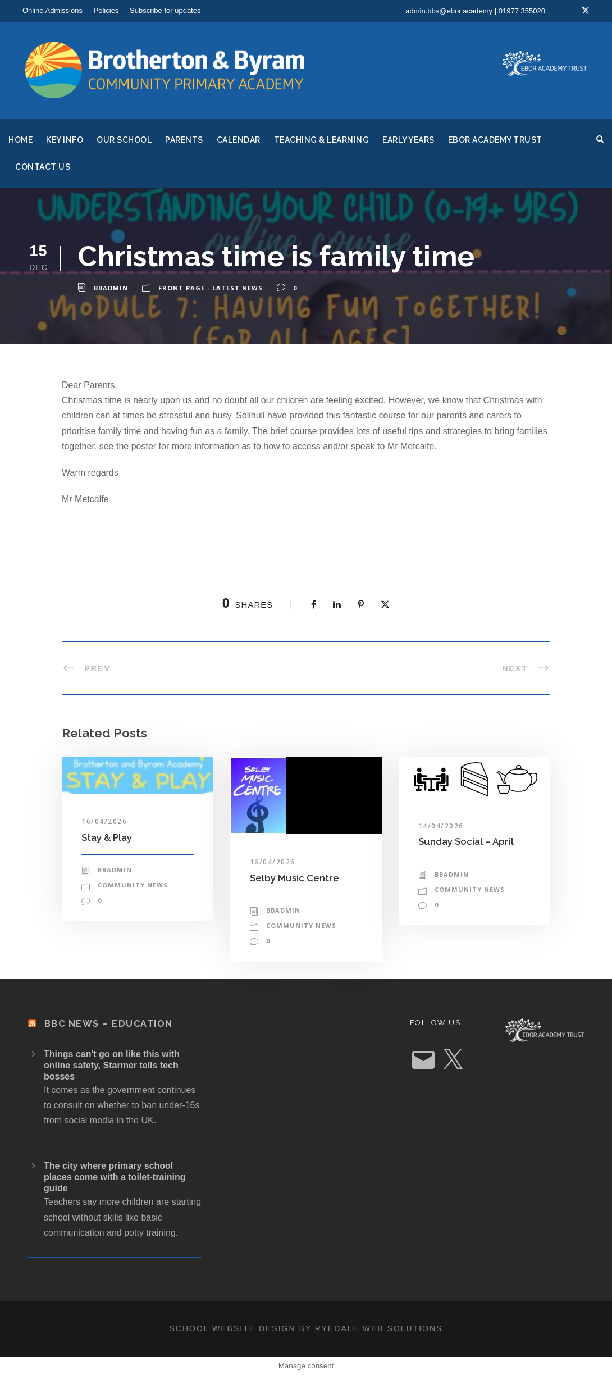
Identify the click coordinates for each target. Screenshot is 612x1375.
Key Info (64, 139)
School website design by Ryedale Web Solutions (306, 1328)
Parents (184, 139)
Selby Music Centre (294, 878)
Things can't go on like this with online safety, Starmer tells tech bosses (112, 1065)
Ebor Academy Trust (495, 139)
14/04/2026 (441, 826)
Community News (133, 885)
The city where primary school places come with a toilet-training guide (115, 1177)
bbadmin (111, 288)
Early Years (408, 139)
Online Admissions (52, 10)
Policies (106, 10)
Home (20, 139)
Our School (124, 139)
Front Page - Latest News (210, 288)
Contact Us (42, 166)
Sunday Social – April (466, 841)
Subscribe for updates (165, 10)
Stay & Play (106, 837)
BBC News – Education (108, 1023)
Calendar (239, 139)
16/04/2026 (104, 821)
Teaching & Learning (321, 139)
